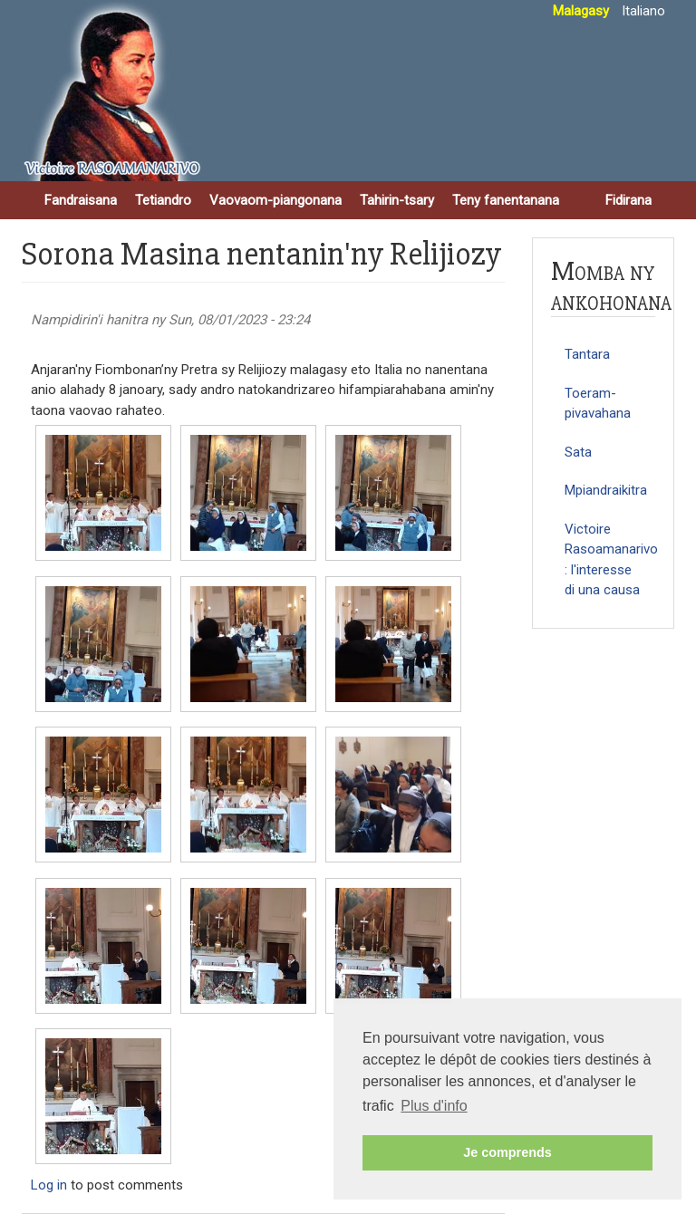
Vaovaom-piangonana (275, 200)
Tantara (587, 354)
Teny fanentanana (505, 200)
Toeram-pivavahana (598, 403)
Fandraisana (80, 200)
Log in (49, 1185)
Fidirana (628, 200)
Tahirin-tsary (397, 200)
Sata (578, 452)
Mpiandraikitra (606, 490)
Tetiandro (163, 200)
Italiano (643, 11)
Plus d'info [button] (434, 1105)
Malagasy (581, 11)
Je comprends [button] (507, 1152)
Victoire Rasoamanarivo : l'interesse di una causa (610, 560)
